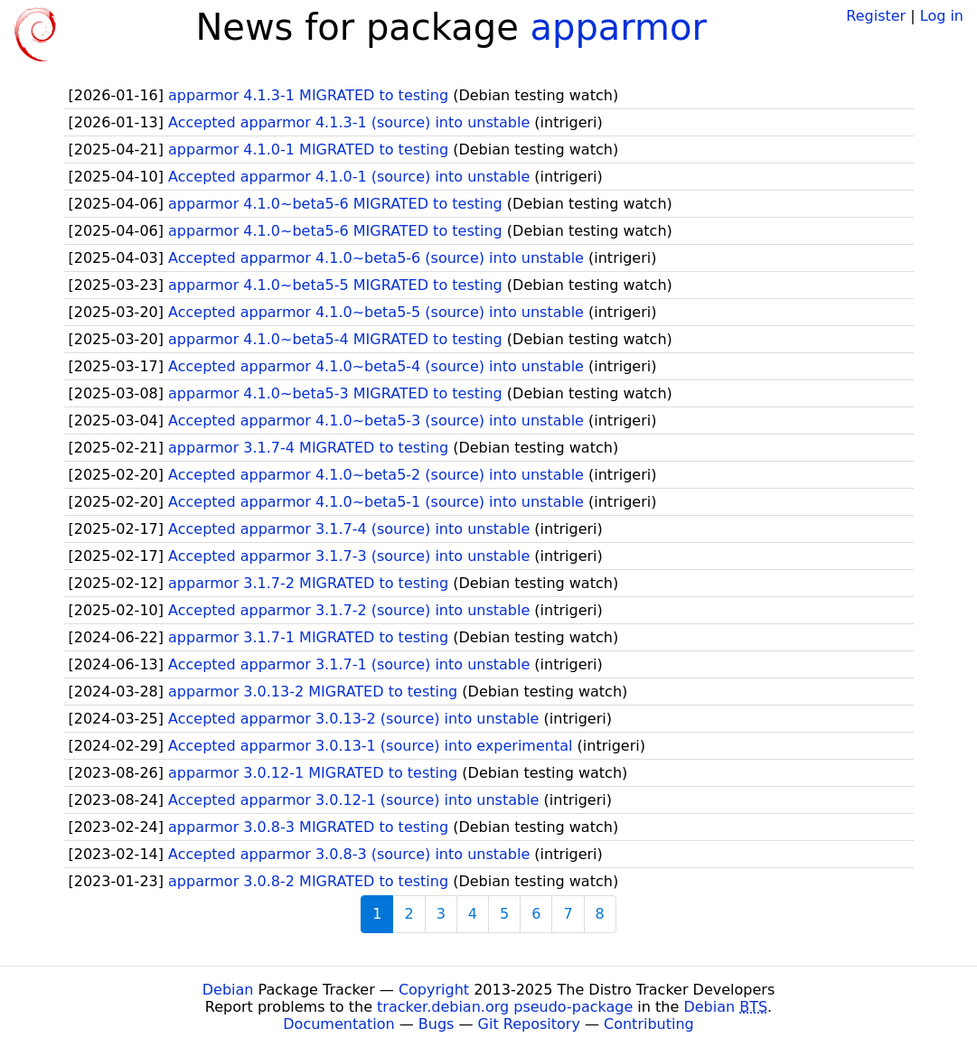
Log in (941, 15)
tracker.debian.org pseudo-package (505, 1006)
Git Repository (529, 1024)
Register (876, 15)
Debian (228, 989)
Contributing (649, 1024)
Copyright (434, 989)
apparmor (618, 27)
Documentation (338, 1024)
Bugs (436, 1024)
